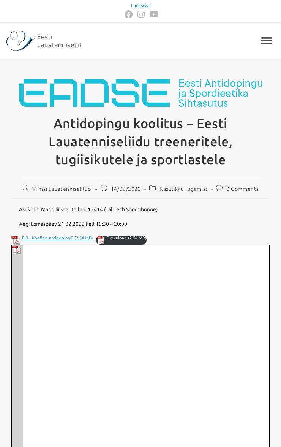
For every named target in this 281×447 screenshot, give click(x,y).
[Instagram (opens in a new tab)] (141, 14)
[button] (267, 41)
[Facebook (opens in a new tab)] (128, 14)
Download (117, 238)
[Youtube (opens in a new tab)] (153, 14)
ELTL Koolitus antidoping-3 (47, 238)
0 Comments (242, 189)
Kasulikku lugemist (183, 189)
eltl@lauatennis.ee (98, 419)
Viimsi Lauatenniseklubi (62, 189)
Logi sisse (140, 5)
